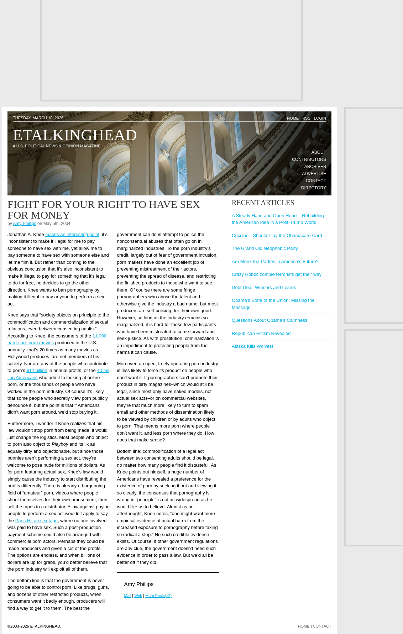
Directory (313, 187)
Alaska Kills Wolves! (252, 346)
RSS (306, 118)
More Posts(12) (158, 595)
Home (293, 118)
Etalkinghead (75, 135)
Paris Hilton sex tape (36, 520)
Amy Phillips (24, 223)
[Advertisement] (168, 50)
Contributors (309, 159)
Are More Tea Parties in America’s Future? (275, 261)
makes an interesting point (72, 234)
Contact (316, 180)
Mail (127, 595)
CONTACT (322, 626)
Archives (315, 166)
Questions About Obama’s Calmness (269, 320)
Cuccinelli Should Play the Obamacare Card (277, 235)
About (319, 152)
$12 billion (36, 370)
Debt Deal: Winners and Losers (264, 287)
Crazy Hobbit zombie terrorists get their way (276, 274)
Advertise (314, 173)
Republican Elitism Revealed (261, 333)
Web (138, 595)
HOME (304, 626)
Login (320, 118)
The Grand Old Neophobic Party (265, 248)
